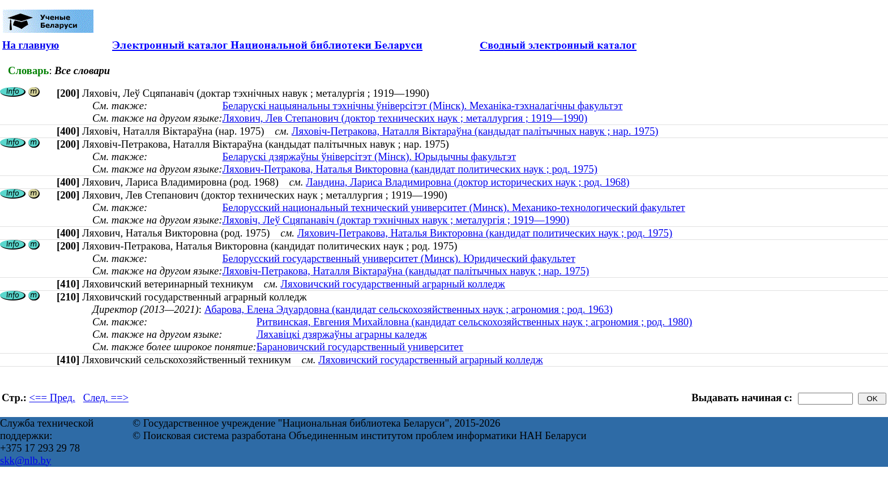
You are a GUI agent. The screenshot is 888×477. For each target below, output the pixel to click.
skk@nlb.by (25, 460)
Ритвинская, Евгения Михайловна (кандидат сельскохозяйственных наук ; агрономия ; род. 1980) (475, 322)
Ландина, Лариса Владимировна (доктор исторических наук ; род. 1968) (467, 182)
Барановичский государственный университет (360, 347)
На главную (30, 45)
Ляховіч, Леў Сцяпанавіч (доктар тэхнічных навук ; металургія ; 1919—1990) (395, 220)
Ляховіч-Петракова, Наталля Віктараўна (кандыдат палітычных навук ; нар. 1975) (475, 131)
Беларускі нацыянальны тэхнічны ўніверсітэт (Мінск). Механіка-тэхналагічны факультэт (422, 105)
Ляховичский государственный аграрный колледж (392, 284)
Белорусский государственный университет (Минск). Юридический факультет (398, 258)
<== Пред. (52, 397)
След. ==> (106, 397)
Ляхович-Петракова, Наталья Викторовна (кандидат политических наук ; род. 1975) (409, 169)
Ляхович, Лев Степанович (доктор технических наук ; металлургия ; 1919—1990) (404, 118)
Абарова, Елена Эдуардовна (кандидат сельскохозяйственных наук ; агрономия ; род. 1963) (408, 309)
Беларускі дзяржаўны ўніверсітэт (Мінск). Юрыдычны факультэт (369, 156)
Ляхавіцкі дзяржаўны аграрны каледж (342, 334)
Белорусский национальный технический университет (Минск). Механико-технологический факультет (453, 207)
